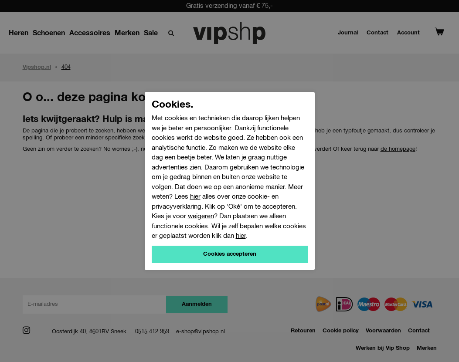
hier (195, 196)
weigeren (201, 216)
